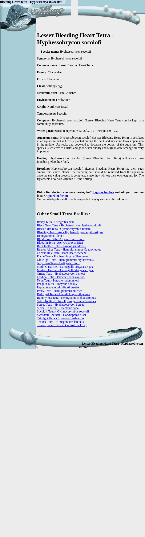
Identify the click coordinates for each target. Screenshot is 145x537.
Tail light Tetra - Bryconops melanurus (60, 318)
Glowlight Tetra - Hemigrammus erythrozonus (65, 259)
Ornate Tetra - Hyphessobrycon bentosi (61, 273)
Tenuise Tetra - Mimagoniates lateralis (60, 321)
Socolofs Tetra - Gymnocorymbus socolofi (63, 311)
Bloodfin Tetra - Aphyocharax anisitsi (60, 242)
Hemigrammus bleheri (50, 235)
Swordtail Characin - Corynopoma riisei (61, 315)
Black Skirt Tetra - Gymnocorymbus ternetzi (64, 228)
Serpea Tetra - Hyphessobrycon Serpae (60, 304)
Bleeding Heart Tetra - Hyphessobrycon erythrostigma (70, 232)
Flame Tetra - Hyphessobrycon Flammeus (62, 256)
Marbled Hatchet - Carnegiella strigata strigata (65, 266)
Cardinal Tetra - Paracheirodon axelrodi (61, 277)
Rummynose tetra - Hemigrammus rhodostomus (66, 297)
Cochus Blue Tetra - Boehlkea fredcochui (62, 253)
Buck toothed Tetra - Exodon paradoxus (61, 246)
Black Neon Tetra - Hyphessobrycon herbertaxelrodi (69, 225)
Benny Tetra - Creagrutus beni (55, 222)
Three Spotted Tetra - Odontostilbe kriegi (62, 325)
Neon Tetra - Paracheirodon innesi (58, 280)
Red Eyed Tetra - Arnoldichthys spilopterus (63, 294)
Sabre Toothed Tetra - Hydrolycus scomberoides (66, 301)
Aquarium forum (57, 195)
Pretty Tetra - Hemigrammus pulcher (59, 290)
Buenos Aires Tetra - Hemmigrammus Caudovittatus (69, 249)
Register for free (103, 192)
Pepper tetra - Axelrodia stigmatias (58, 287)
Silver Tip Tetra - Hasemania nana (58, 308)
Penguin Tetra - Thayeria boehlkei (58, 284)
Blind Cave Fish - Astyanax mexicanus (60, 239)
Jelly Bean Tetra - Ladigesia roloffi (58, 263)
